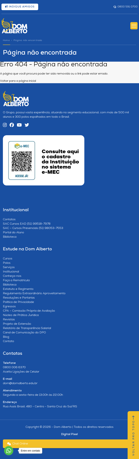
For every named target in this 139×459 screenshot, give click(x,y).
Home (6, 40)
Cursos (7, 258)
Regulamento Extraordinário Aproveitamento (34, 293)
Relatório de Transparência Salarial (27, 328)
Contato (8, 341)
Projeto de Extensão (17, 323)
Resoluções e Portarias (19, 297)
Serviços (9, 267)
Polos (6, 263)
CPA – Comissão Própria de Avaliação (29, 310)
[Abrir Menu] (134, 25)
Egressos (9, 306)
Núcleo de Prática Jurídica (21, 315)
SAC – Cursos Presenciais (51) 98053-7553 (33, 228)
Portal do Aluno (13, 232)
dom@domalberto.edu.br (20, 383)
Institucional (11, 271)
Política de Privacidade (18, 302)
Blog (6, 337)
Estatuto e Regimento (18, 289)
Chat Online (17, 443)
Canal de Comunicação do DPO (24, 332)
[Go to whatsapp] (8, 450)
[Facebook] (12, 125)
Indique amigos (20, 6)
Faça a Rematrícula (16, 280)
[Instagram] (5, 125)
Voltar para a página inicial (18, 81)
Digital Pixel (69, 434)
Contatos (9, 219)
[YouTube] (19, 125)
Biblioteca (9, 236)
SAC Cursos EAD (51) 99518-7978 (26, 223)
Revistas (9, 319)
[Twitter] (27, 125)
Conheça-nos (12, 276)
